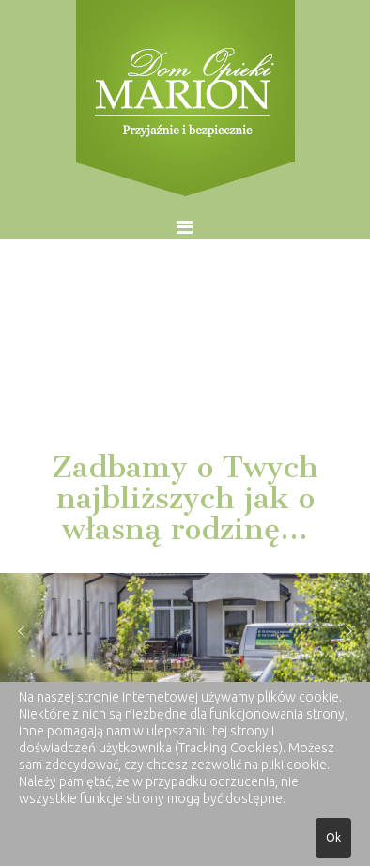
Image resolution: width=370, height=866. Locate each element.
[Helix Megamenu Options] (185, 227)
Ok (333, 837)
